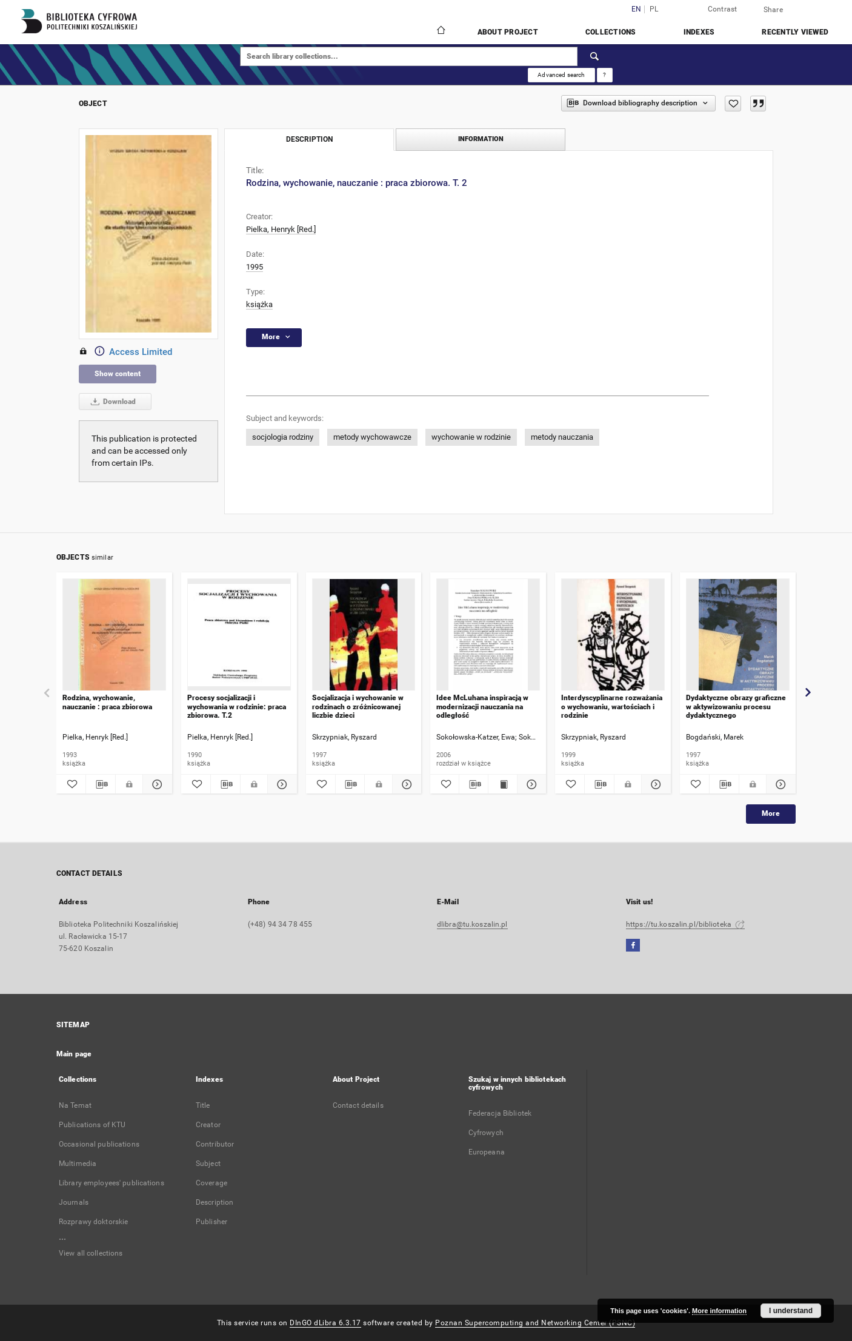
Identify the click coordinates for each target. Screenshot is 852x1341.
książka (259, 304)
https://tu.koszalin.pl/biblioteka (685, 924)
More (771, 813)
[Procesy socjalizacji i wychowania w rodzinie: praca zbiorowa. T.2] (239, 635)
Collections (610, 32)
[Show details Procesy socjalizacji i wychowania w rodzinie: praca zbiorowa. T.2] (280, 784)
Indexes (699, 32)
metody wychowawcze (372, 437)
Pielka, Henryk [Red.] (281, 229)
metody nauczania (562, 437)
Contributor (215, 1144)
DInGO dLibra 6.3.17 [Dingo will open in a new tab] (325, 1323)
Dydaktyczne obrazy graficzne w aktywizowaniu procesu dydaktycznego (736, 707)
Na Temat (75, 1105)
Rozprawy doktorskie (93, 1221)
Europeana (486, 1152)
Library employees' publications (111, 1183)
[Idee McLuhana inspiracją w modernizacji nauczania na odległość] (488, 635)
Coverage (211, 1183)
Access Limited (125, 352)
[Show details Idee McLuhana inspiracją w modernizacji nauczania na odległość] (530, 784)
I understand (791, 1310)
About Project (508, 32)
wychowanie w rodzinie (471, 437)
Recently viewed (795, 32)
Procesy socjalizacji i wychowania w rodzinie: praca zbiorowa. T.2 (236, 707)
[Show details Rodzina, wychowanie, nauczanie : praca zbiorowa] (155, 784)
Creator (208, 1125)
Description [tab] (309, 139)
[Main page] (440, 31)
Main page (74, 1054)
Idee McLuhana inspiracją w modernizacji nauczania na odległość (482, 707)
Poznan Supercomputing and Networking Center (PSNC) (535, 1323)
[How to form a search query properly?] (605, 75)
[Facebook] (633, 945)
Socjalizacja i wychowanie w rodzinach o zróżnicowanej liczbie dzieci (358, 707)
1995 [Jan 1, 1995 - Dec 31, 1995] (254, 266)
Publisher (211, 1221)
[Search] (595, 56)
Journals (73, 1202)
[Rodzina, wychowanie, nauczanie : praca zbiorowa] (114, 635)
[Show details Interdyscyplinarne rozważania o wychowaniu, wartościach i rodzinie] (654, 784)
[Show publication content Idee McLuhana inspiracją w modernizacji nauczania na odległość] (502, 784)
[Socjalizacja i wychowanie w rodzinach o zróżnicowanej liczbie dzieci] (364, 635)
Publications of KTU (92, 1125)
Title (203, 1105)
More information (719, 1310)
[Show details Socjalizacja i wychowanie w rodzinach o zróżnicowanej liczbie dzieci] (405, 784)
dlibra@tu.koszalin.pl (472, 924)
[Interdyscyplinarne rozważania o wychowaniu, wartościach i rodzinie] (613, 635)
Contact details (358, 1105)
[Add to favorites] (733, 103)
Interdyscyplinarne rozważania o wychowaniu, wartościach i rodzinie (611, 707)
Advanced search (561, 74)
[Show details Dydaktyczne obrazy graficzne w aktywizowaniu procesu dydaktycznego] (779, 784)
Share (773, 9)
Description (214, 1202)
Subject (208, 1163)
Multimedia (77, 1163)
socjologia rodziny (282, 437)
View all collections (90, 1253)
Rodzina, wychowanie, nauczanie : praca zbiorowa (107, 702)
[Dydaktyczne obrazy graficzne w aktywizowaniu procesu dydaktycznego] (738, 635)
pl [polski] (654, 9)
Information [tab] (481, 139)
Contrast (722, 9)
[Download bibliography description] (100, 784)
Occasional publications (99, 1144)
